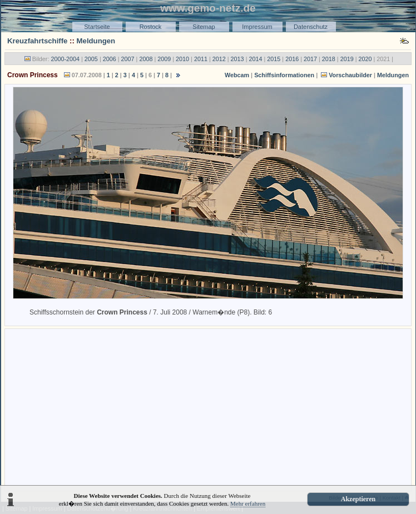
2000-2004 (65, 59)
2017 (310, 59)
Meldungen (96, 41)
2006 (109, 59)
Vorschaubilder (350, 75)
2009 (164, 59)
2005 (91, 59)
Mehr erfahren (247, 503)
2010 (182, 59)
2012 (219, 59)
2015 (273, 59)
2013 (237, 59)
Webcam (237, 75)
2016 (292, 59)
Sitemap (203, 26)
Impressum (257, 26)
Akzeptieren (358, 499)
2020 (365, 59)
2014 (255, 59)
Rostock (151, 26)
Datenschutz (311, 26)
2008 (145, 59)
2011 (200, 59)
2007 (128, 59)
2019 (347, 59)
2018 (328, 59)
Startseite (97, 26)
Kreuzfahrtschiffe (37, 41)
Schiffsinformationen (284, 75)
